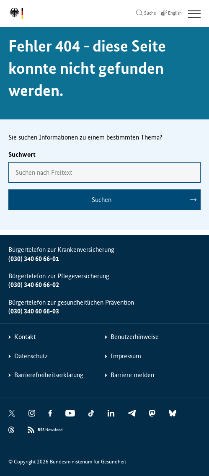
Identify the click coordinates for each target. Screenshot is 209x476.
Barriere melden (132, 375)
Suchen (101, 200)
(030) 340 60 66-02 (33, 285)
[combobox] (104, 172)
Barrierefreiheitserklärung (48, 375)
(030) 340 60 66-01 (33, 259)
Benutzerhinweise (135, 337)
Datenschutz (31, 356)
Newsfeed (50, 430)
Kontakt (25, 337)
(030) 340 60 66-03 (33, 311)
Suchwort (22, 154)
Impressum (126, 356)
